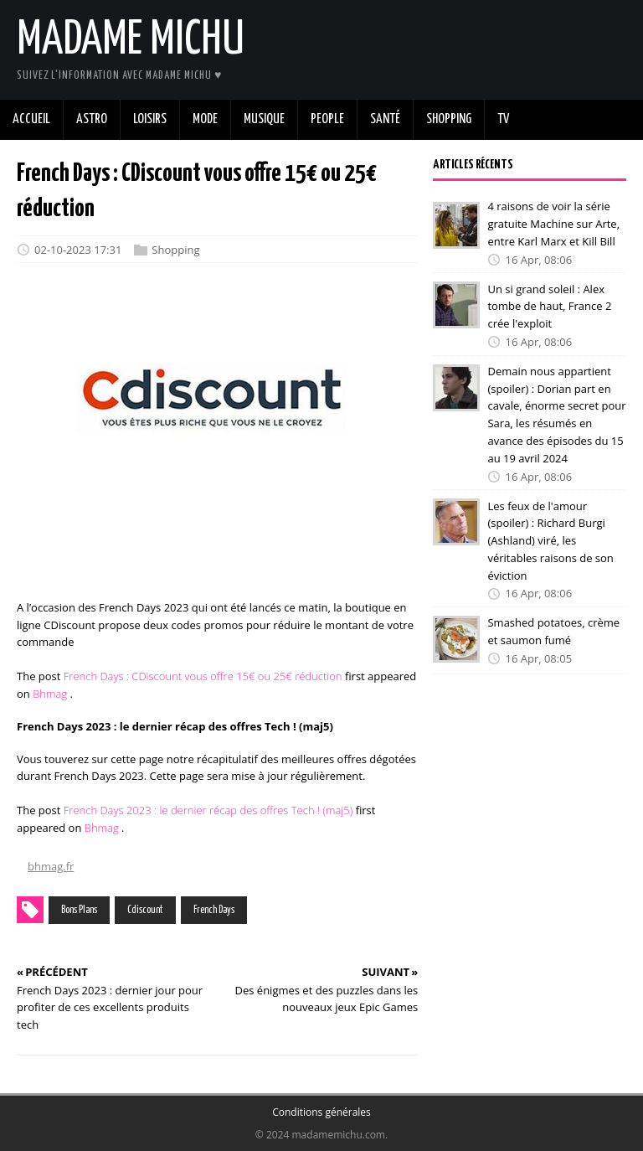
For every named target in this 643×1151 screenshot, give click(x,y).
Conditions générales (321, 1112)
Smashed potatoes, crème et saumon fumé (553, 631)
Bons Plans (79, 910)
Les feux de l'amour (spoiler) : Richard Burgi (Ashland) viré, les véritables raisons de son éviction (550, 540)
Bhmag (50, 693)
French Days (213, 910)
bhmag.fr (51, 866)
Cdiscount (145, 910)
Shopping (175, 249)
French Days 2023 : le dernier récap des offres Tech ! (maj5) (208, 810)
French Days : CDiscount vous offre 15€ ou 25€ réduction (203, 676)
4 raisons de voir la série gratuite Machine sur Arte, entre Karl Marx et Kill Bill (553, 224)
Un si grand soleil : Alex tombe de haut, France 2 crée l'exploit (549, 306)
